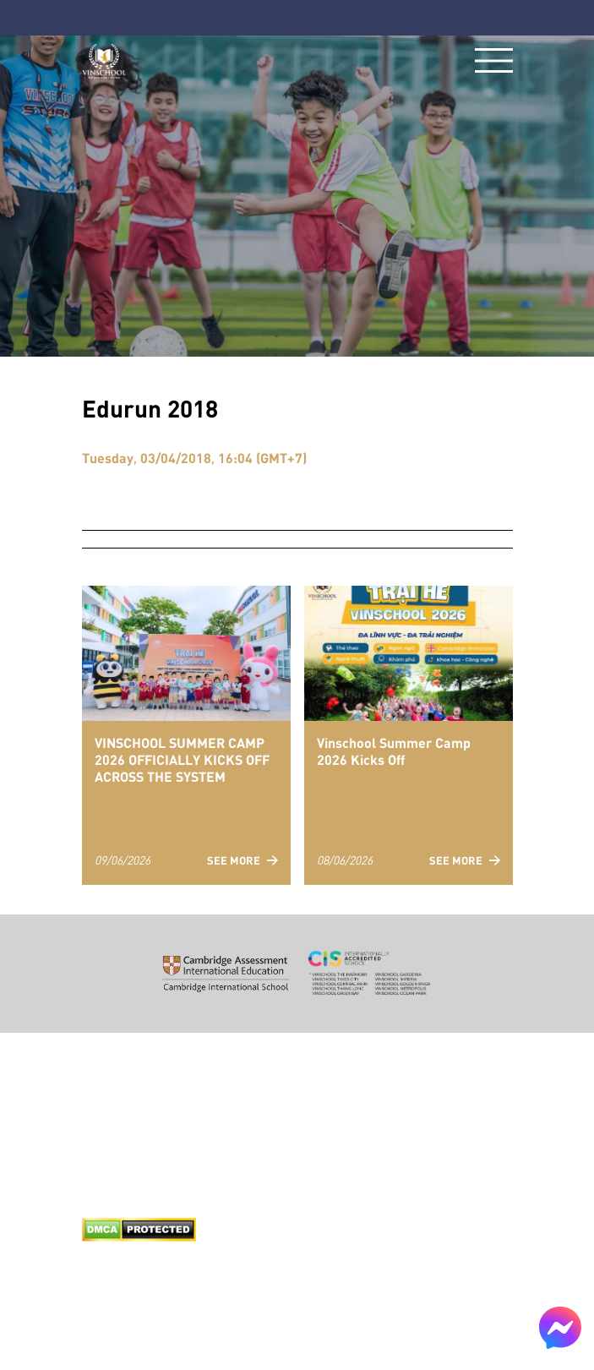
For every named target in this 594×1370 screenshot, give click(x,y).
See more (242, 860)
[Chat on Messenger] (560, 1328)
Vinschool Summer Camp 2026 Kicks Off (394, 750)
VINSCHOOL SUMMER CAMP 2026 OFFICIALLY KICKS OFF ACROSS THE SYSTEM (182, 759)
